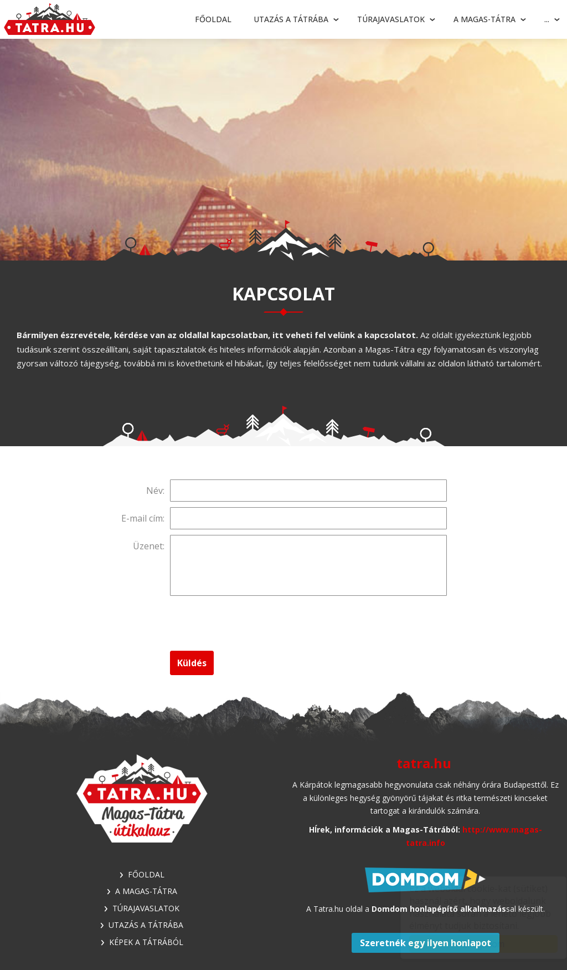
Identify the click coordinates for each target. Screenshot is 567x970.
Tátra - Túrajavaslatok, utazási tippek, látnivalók (50, 20)
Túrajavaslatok (391, 19)
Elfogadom (473, 944)
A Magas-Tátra (484, 19)
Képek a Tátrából (146, 942)
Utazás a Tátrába (291, 19)
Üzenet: (148, 546)
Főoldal (213, 19)
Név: (155, 490)
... (546, 19)
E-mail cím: (142, 518)
